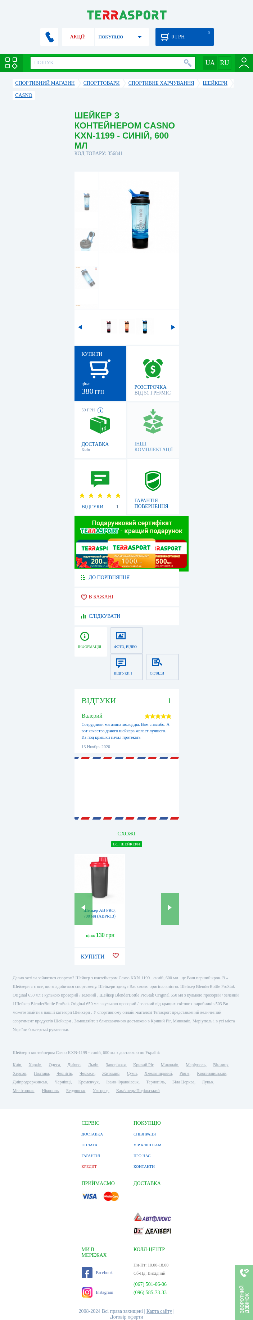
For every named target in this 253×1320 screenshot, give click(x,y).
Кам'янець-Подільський (138, 1090)
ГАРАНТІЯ (91, 1155)
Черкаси (87, 1073)
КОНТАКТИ (144, 1166)
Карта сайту (159, 1311)
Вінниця (221, 1064)
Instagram (97, 1292)
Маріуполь (195, 1064)
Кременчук (88, 1082)
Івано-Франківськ (122, 1082)
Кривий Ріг (143, 1064)
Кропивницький (211, 1073)
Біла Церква (183, 1082)
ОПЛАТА (90, 1145)
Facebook (97, 1272)
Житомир (110, 1073)
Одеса (54, 1064)
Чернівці (63, 1082)
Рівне (184, 1073)
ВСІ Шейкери (126, 844)
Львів (93, 1064)
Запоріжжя (116, 1064)
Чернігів (64, 1073)
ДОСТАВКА (92, 1134)
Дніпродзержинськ (30, 1082)
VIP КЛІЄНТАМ (148, 1145)
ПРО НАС (142, 1155)
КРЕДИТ (89, 1166)
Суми (132, 1073)
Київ (17, 1064)
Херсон (19, 1073)
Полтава (41, 1073)
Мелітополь (23, 1090)
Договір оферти (126, 1317)
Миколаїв (169, 1064)
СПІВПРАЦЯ (145, 1134)
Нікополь (50, 1090)
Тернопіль (155, 1082)
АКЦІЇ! (78, 36)
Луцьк (207, 1082)
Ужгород (101, 1090)
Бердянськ (75, 1090)
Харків (35, 1064)
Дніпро (73, 1064)
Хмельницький (158, 1073)
